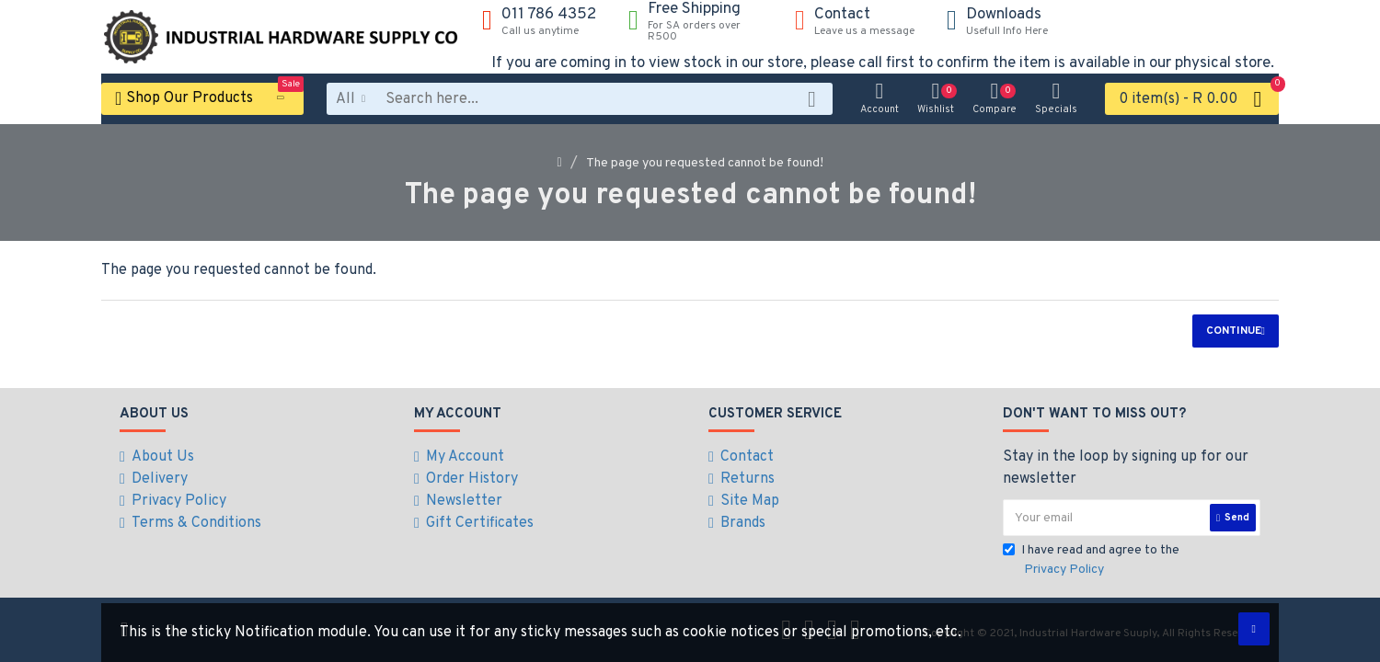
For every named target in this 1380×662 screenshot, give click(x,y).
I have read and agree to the (1091, 560)
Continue (1233, 331)
